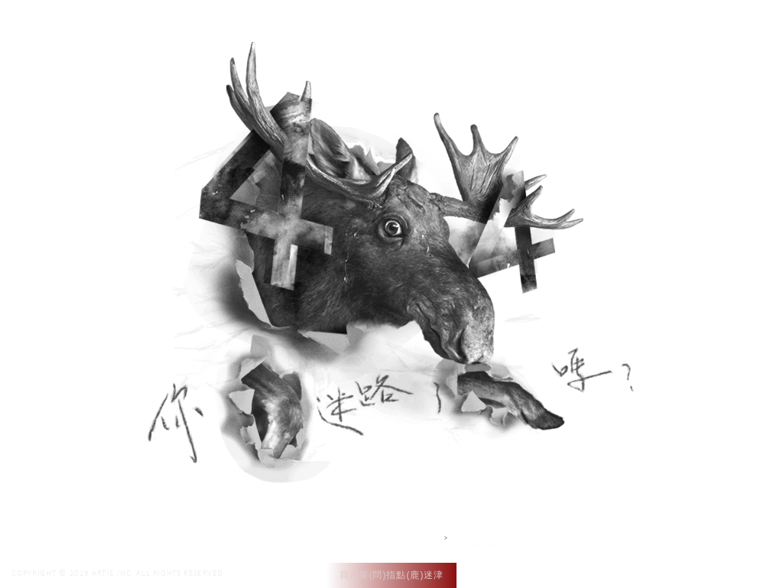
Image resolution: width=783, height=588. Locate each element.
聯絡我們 (658, 29)
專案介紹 (593, 29)
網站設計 (474, 538)
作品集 (534, 29)
